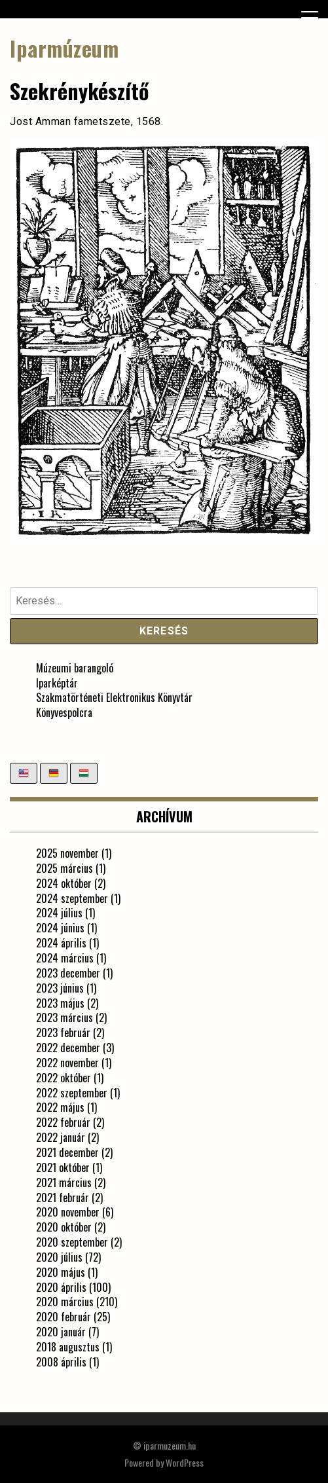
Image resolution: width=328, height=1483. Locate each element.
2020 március (65, 1301)
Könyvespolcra (64, 712)
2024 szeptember (72, 898)
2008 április (61, 1362)
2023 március (64, 1017)
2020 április (61, 1287)
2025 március (64, 868)
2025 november (67, 853)
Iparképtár (57, 683)
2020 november (68, 1212)
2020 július (59, 1257)
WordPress (185, 1462)
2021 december (67, 1152)
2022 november (67, 1063)
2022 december (68, 1047)
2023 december (68, 973)
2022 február (63, 1122)
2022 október (63, 1078)
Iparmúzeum (64, 48)
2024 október (64, 883)
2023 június (60, 988)
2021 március (64, 1182)
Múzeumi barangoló (74, 668)
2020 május (60, 1272)
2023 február (63, 1032)
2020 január (61, 1332)
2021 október (63, 1167)
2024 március (65, 958)
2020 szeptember (72, 1242)
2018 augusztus (68, 1347)
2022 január (60, 1137)
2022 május (60, 1107)
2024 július (59, 913)
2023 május (60, 1003)
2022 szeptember (71, 1093)
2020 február (63, 1317)
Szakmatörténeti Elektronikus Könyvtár (114, 697)
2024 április (61, 943)
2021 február (62, 1197)
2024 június (60, 928)
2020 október (64, 1227)
